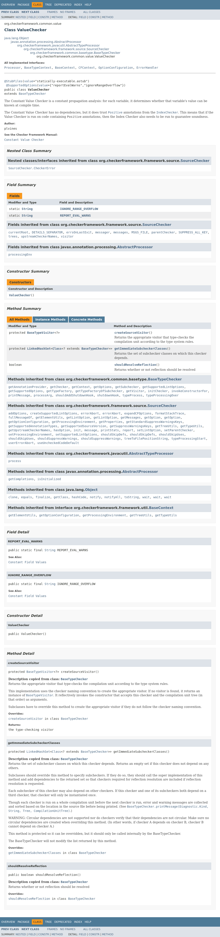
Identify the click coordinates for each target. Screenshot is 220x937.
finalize (42, 497)
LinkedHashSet (39, 348)
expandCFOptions (137, 413)
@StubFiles (13, 81)
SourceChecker (194, 161)
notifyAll (112, 497)
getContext (81, 387)
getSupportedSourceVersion (83, 426)
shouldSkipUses (171, 434)
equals (26, 497)
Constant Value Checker (24, 139)
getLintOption (78, 417)
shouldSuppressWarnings (57, 438)
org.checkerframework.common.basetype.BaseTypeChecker (75, 52)
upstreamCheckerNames (39, 236)
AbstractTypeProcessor (151, 453)
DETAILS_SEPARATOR (47, 232)
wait (146, 497)
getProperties (110, 422)
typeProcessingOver (162, 395)
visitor (67, 236)
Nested (20, 17)
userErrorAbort (21, 443)
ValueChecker (20, 295)
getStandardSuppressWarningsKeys (154, 422)
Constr (43, 17)
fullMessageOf (20, 417)
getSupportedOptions (25, 391)
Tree (48, 4)
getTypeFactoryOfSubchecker (98, 391)
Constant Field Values (27, 562)
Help (88, 4)
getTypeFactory (59, 391)
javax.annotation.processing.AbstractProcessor (46, 41)
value (28, 81)
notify (95, 497)
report (127, 430)
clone (12, 497)
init (77, 430)
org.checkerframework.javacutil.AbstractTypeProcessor (58, 45)
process (14, 461)
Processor (12, 67)
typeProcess (132, 395)
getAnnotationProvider (27, 387)
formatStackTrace (169, 413)
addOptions (17, 413)
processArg (43, 395)
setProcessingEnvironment (30, 434)
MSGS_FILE (139, 232)
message (90, 430)
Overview (8, 4)
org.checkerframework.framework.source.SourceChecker (66, 49)
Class (56, 348)
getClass (61, 497)
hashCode (79, 497)
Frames (52, 12)
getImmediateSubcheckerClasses (140, 348)
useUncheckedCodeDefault (58, 443)
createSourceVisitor (131, 332)
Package (23, 4)
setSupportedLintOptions (76, 434)
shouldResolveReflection (135, 364)
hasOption (62, 430)
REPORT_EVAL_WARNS (75, 215)
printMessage (19, 395)
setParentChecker (178, 430)
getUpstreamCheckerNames (29, 430)
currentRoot (18, 232)
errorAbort (90, 413)
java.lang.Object (16, 38)
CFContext (87, 67)
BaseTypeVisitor (40, 332)
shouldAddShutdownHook (74, 395)
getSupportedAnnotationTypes (32, 426)
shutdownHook (108, 395)
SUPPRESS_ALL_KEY (193, 232)
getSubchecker (127, 387)
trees (12, 236)
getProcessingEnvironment (73, 422)
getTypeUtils (191, 426)
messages (120, 232)
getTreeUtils (166, 426)
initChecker (158, 391)
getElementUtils (49, 417)
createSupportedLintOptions (53, 413)
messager (102, 232)
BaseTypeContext (37, 67)
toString (131, 497)
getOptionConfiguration (28, 422)
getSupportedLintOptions (163, 387)
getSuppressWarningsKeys (130, 426)
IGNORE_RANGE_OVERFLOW (79, 209)
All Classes (91, 12)
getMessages (131, 417)
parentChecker (163, 232)
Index (78, 4)
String (27, 209)
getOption (152, 417)
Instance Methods (50, 319)
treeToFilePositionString (146, 438)
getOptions (102, 387)
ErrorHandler (147, 67)
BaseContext (65, 67)
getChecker (59, 387)
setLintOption (149, 430)
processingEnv (20, 254)
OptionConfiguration (115, 67)
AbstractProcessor (135, 247)
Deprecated (63, 4)
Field (32, 17)
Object (91, 490)
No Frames (67, 12)
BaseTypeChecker (32, 93)
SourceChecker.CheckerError (31, 168)
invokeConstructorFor (189, 391)
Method (57, 17)
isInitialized (49, 479)
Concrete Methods (86, 319)
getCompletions (21, 479)
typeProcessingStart (188, 438)
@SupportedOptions (21, 85)
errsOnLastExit (79, 232)
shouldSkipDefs (113, 434)
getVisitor (135, 391)
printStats (110, 430)
